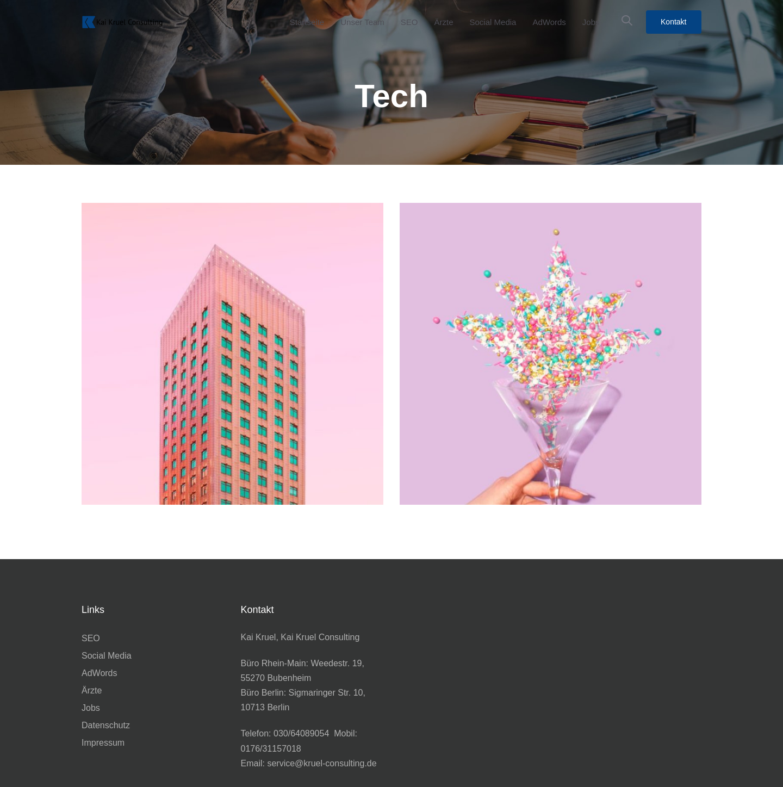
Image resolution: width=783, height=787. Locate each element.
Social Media (107, 655)
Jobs (91, 707)
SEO (91, 638)
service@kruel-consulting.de (321, 763)
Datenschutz (106, 725)
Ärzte (92, 690)
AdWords (99, 673)
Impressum (103, 742)
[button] (627, 21)
